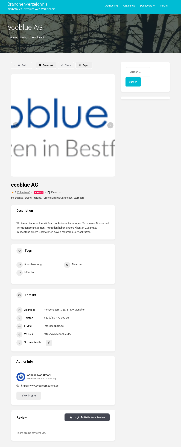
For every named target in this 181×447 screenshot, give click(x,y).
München (67, 197)
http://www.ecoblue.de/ (57, 334)
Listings (24, 37)
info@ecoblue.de (54, 325)
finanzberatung (29, 265)
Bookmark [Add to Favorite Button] (46, 65)
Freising (37, 197)
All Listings (129, 5)
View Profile (29, 395)
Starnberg (79, 197)
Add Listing (111, 5)
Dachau (19, 197)
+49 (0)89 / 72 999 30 (56, 317)
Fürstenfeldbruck (51, 197)
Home (13, 37)
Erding (28, 197)
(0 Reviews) (23, 192)
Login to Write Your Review (87, 417)
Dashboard (147, 5)
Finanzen (56, 192)
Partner (164, 5)
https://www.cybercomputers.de (40, 385)
